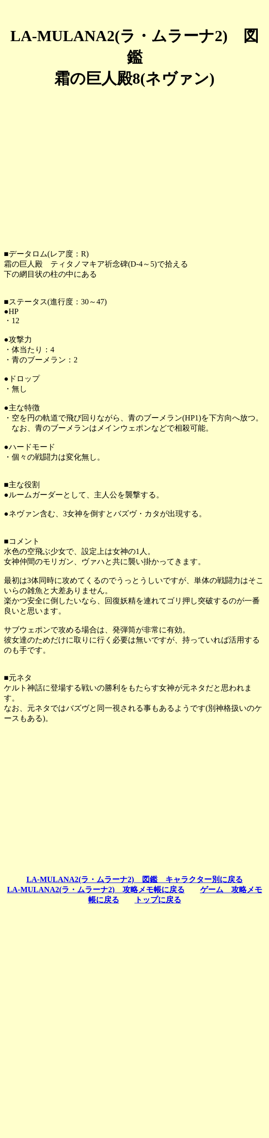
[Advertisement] (134, 165)
